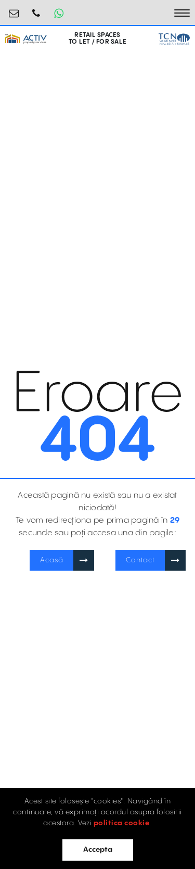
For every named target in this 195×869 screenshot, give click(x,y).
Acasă (51, 560)
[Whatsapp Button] (59, 13)
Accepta (97, 849)
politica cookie (122, 823)
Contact (140, 560)
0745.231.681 (36, 9)
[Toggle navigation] (182, 13)
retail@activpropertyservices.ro (14, 9)
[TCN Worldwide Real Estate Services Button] (174, 39)
